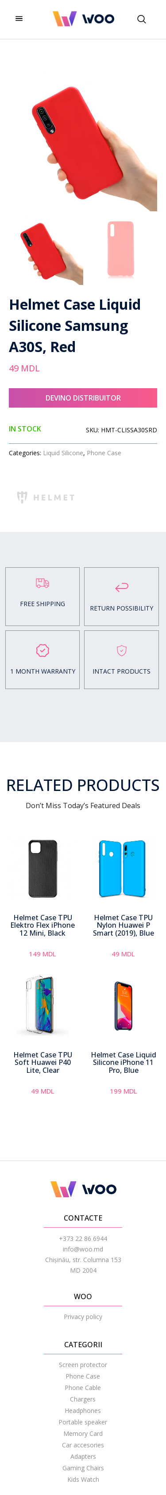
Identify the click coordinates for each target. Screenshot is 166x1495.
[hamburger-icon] (19, 19)
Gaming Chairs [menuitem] (83, 1468)
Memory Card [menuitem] (83, 1433)
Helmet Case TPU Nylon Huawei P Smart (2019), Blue (123, 925)
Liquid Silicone (63, 453)
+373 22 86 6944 (83, 1238)
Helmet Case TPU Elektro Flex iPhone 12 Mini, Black (42, 925)
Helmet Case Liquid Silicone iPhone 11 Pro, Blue (123, 1062)
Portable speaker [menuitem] (82, 1422)
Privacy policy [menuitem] (83, 1316)
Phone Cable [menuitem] (83, 1387)
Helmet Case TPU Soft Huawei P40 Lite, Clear (42, 1062)
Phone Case (104, 453)
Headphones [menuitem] (83, 1410)
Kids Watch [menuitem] (83, 1479)
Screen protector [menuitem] (83, 1364)
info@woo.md (83, 1249)
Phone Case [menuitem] (83, 1376)
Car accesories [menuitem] (83, 1445)
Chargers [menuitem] (83, 1399)
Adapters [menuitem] (83, 1456)
